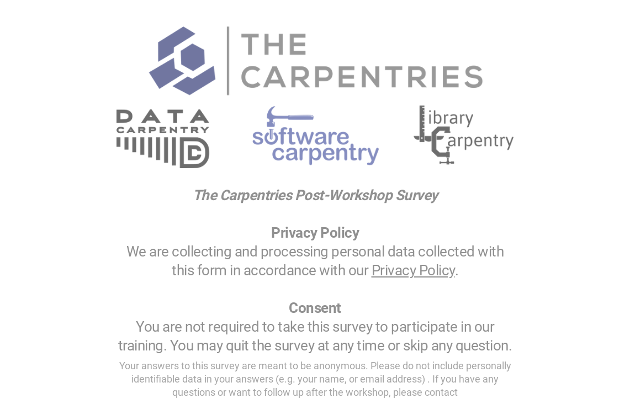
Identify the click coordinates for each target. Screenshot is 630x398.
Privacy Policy (413, 270)
